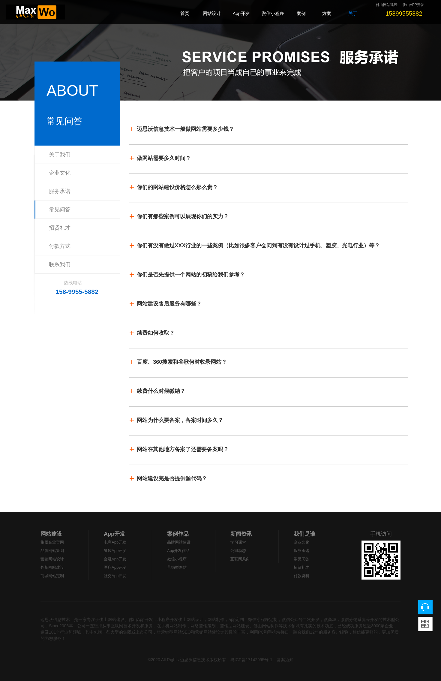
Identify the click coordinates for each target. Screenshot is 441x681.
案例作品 (178, 534)
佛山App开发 (141, 619)
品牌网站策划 (52, 550)
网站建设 (51, 534)
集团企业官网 (52, 542)
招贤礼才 (59, 228)
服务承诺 (59, 191)
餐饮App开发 (115, 550)
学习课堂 (238, 542)
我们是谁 (304, 534)
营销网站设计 (52, 559)
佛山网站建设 (387, 5)
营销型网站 (177, 567)
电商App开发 (115, 542)
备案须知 (285, 659)
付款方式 (59, 246)
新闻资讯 (241, 534)
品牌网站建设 (178, 542)
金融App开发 (115, 559)
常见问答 (59, 209)
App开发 (114, 534)
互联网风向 (240, 559)
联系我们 (59, 264)
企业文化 (59, 173)
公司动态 (238, 550)
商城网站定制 (52, 576)
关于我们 (59, 155)
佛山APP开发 (413, 5)
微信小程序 (177, 559)
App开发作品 (178, 550)
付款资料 (301, 576)
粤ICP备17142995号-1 (251, 659)
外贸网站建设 (52, 567)
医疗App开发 (115, 567)
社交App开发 (115, 576)
